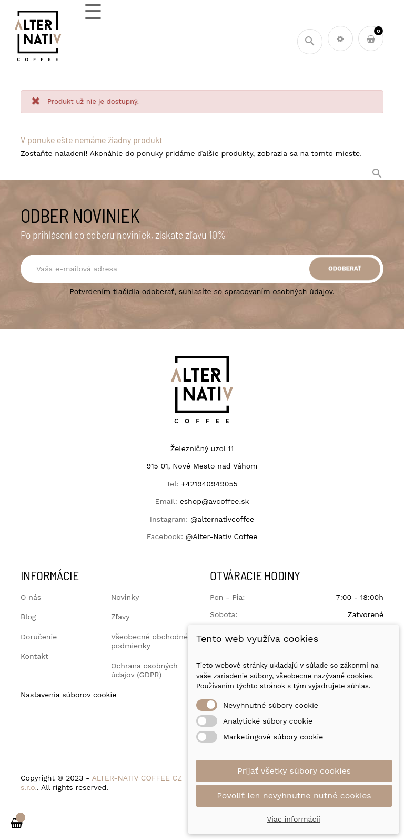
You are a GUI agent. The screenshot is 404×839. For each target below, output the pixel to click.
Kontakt (34, 656)
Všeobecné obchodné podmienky (149, 641)
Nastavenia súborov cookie (68, 694)
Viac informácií (293, 819)
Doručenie (39, 636)
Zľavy (120, 616)
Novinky (125, 597)
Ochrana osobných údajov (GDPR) (144, 670)
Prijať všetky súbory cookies (294, 771)
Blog (28, 616)
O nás (31, 597)
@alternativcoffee (222, 519)
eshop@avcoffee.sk (214, 501)
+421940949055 (209, 484)
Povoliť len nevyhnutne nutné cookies (294, 796)
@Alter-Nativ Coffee (221, 536)
